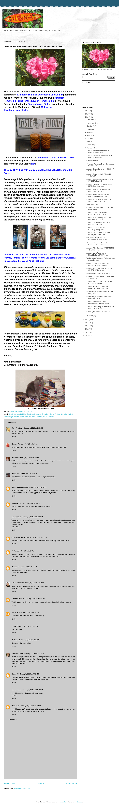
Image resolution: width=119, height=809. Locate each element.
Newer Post (9, 783)
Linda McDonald (18, 599)
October (90, 126)
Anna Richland (17, 653)
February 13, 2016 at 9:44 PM (30, 706)
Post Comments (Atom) (22, 788)
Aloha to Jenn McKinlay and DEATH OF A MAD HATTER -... (99, 219)
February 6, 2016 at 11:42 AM (29, 503)
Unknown (15, 706)
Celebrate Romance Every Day (38, 414)
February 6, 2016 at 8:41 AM (27, 474)
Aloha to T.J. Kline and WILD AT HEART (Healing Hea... (97, 229)
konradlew (63, 802)
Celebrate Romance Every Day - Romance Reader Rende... (98, 244)
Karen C (15, 674)
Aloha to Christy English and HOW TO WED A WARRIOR (100, 308)
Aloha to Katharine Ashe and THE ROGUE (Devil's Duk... (98, 152)
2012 (87, 329)
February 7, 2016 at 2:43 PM (34, 653)
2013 (87, 326)
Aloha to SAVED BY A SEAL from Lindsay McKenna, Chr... (98, 234)
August (89, 129)
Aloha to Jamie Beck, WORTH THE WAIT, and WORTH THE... (99, 200)
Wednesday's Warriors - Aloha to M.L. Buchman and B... (99, 298)
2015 (87, 320)
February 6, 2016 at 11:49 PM (27, 626)
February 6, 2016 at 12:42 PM (36, 537)
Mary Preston (17, 428)
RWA (45, 417)
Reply (14, 437)
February (90, 148)
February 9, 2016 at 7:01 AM (28, 674)
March (89, 145)
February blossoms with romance (98, 312)
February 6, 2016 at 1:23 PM (24, 551)
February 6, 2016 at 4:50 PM (28, 567)
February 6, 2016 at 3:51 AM (28, 444)
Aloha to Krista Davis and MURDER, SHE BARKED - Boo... (99, 190)
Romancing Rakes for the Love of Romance (19, 417)
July (88, 132)
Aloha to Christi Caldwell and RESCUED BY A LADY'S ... (97, 214)
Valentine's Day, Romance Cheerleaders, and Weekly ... (97, 239)
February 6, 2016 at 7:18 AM (28, 458)
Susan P (15, 612)
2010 (87, 335)
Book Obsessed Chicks (17, 414)
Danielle (15, 458)
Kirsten (14, 444)
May (88, 138)
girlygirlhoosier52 (18, 537)
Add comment (11, 720)
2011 (87, 332)
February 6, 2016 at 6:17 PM (33, 583)
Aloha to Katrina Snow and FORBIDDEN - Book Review (97, 303)
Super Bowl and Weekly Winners (98, 273)
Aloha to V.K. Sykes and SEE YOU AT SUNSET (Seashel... (99, 180)
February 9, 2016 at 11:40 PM (32, 690)
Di (12, 551)
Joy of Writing (55, 414)
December (91, 120)
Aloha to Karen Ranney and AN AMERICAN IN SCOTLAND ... (98, 195)
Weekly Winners (92, 161)
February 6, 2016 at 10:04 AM (35, 487)
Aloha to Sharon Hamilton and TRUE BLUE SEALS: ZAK (99, 157)
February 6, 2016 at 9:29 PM (35, 599)
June (89, 135)
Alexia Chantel (17, 583)
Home (41, 783)
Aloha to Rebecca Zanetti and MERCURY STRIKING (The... (97, 287)
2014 (87, 323)
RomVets (39, 417)
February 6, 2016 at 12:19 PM (32, 517)
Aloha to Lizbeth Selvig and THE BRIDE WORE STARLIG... (98, 264)
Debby (14, 474)
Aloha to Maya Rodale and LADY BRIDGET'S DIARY (98, 224)
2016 (87, 117)
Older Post (71, 783)
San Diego (51, 417)
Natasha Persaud (18, 487)
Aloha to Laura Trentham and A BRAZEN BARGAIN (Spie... (97, 254)
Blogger (79, 802)
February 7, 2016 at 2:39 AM (29, 640)
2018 (87, 111)
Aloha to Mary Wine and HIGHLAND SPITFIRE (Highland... (99, 269)
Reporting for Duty (67, 414)
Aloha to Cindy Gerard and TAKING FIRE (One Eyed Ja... (99, 185)
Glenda (14, 567)
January (90, 316)
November (91, 123)
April (89, 142)
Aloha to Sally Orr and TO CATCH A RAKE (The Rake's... (99, 282)
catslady (15, 503)
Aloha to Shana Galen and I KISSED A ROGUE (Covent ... (100, 170)
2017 (87, 114)
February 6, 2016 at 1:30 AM (32, 428)
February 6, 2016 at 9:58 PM (29, 612)
